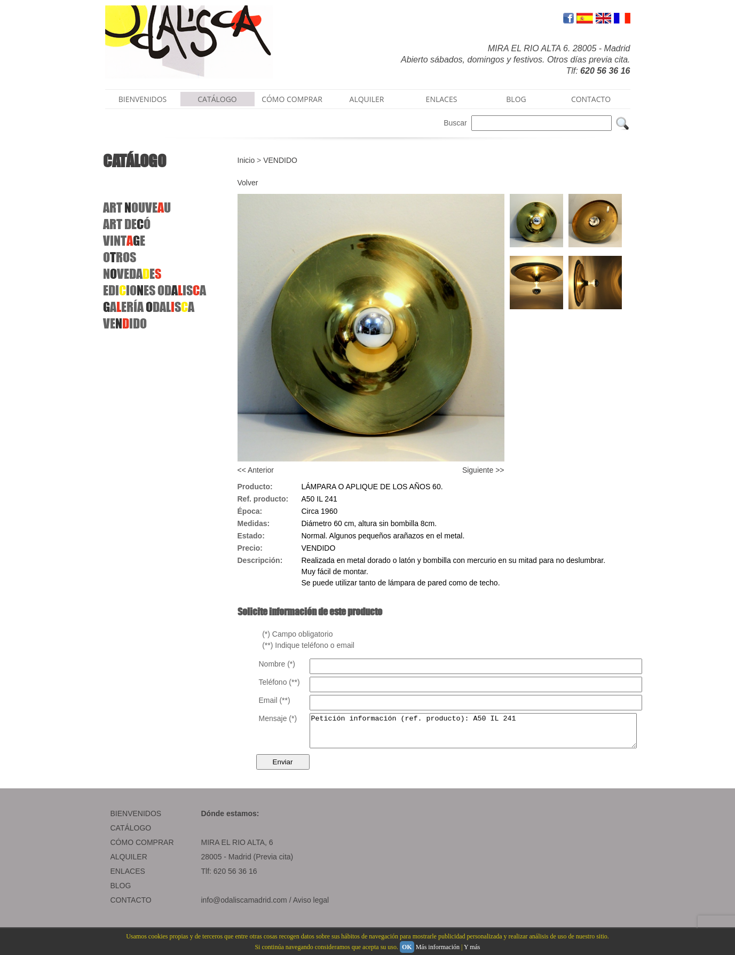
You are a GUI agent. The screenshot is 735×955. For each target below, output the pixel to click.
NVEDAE (132, 273)
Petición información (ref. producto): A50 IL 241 (493, 734)
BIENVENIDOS (142, 99)
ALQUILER (367, 99)
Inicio (246, 160)
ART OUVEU (137, 207)
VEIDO (125, 323)
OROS (119, 257)
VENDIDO (280, 160)
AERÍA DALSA (148, 307)
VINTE (124, 240)
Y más (472, 947)
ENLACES (441, 99)
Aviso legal (311, 906)
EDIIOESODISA (154, 290)
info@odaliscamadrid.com (244, 906)
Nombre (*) (277, 664)
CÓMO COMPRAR (292, 99)
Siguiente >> (483, 470)
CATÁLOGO (217, 99)
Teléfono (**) (279, 682)
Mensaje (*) (278, 718)
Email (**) (274, 700)
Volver (248, 182)
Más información (438, 947)
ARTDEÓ (127, 224)
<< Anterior (256, 470)
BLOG (516, 99)
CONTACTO (591, 99)
